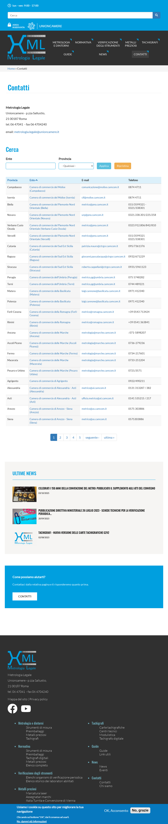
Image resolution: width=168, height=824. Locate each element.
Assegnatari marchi (38, 797)
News (103, 54)
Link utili (105, 754)
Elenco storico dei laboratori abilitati (50, 781)
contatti (24, 596)
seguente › (92, 437)
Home (11, 68)
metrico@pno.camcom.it (95, 204)
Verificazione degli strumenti (108, 44)
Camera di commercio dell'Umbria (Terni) (52, 284)
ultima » (109, 437)
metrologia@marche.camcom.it (99, 332)
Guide (68, 54)
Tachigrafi (150, 42)
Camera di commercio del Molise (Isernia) (52, 197)
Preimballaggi (35, 731)
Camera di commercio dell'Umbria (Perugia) (53, 277)
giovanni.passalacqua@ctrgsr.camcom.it (103, 256)
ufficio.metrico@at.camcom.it (98, 398)
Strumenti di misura (39, 727)
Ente (9, 159)
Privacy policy (38, 699)
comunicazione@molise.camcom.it (100, 187)
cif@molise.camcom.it (93, 197)
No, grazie (140, 812)
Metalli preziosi (131, 44)
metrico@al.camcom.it (94, 387)
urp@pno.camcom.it (92, 214)
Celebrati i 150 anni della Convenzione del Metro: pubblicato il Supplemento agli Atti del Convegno (96, 488)
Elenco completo (37, 765)
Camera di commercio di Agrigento (49, 381)
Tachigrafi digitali (37, 758)
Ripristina (123, 165)
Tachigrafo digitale (111, 738)
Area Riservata (18, 26)
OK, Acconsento (116, 812)
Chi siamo (105, 786)
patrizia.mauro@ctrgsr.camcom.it (100, 246)
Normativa (83, 42)
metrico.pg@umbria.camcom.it (98, 277)
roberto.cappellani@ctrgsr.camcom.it (102, 266)
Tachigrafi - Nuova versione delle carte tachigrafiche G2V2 (73, 533)
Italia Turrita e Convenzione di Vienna (50, 800)
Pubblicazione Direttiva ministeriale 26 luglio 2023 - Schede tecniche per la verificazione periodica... (91, 512)
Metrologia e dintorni (61, 44)
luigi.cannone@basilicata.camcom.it (101, 291)
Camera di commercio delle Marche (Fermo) (54, 353)
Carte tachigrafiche (112, 727)
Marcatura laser (36, 793)
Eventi (103, 770)
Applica (104, 165)
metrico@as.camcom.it (94, 408)
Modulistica (107, 735)
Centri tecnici (108, 731)
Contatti (140, 54)
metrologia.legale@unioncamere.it (36, 132)
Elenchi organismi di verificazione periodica (54, 777)
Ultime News (24, 473)
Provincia (65, 159)
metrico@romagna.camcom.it (98, 311)
